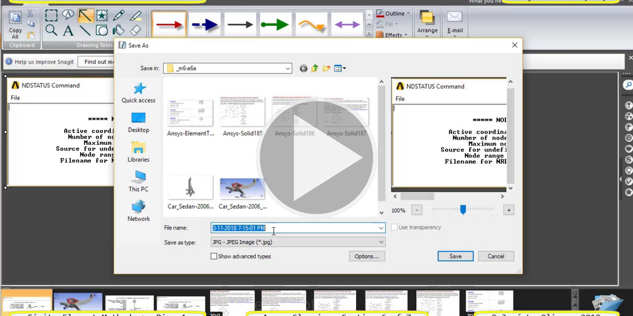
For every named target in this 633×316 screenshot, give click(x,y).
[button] (316, 158)
